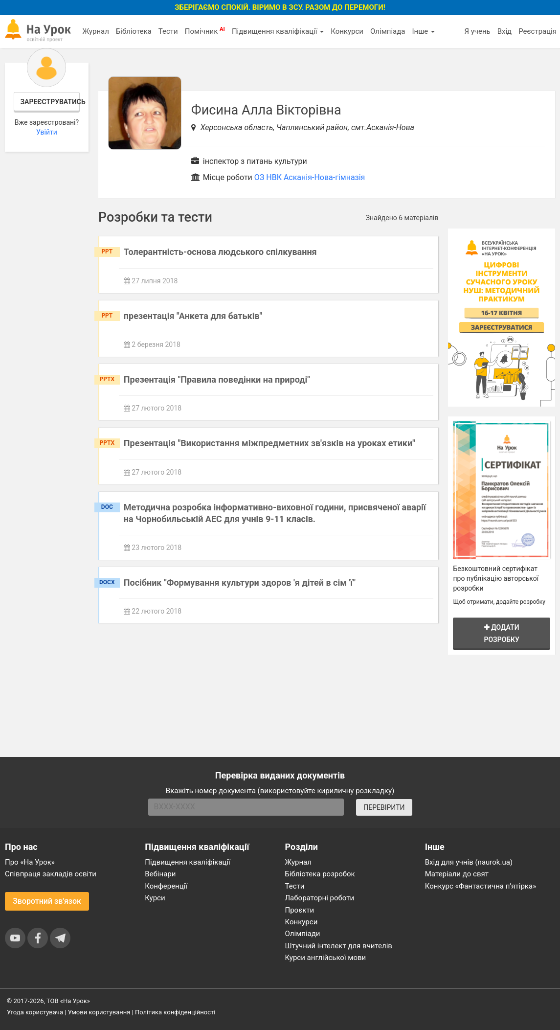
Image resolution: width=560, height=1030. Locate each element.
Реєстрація (537, 31)
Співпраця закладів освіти (50, 874)
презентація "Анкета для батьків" (193, 316)
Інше (423, 31)
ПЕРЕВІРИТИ (383, 807)
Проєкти (299, 910)
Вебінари (160, 874)
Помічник (205, 31)
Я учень (477, 31)
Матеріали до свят (457, 874)
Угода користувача (35, 1012)
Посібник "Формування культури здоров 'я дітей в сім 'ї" (240, 582)
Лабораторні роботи (320, 897)
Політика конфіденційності (175, 1012)
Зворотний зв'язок (47, 901)
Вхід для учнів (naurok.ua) (469, 862)
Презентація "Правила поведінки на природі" (217, 379)
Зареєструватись (50, 102)
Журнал (95, 31)
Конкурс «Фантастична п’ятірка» (480, 886)
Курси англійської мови (325, 957)
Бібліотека (134, 31)
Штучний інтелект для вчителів (338, 945)
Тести (168, 31)
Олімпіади (302, 933)
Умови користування (99, 1012)
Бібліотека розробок (320, 874)
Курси (155, 897)
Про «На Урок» (30, 862)
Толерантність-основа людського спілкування (220, 252)
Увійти (46, 132)
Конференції (166, 886)
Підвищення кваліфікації (278, 31)
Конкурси (347, 31)
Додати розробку (501, 633)
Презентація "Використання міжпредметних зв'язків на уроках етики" (269, 443)
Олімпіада (387, 31)
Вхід (504, 31)
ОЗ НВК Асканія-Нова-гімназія (309, 177)
